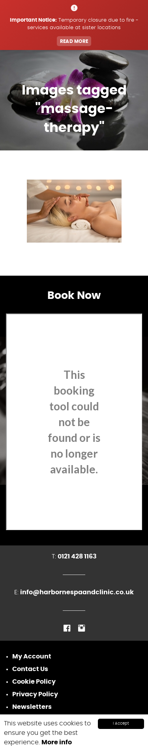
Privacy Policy (35, 694)
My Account (31, 656)
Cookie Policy (34, 682)
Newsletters (32, 707)
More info (56, 742)
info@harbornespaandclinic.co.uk (77, 592)
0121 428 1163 (77, 556)
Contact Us (30, 669)
